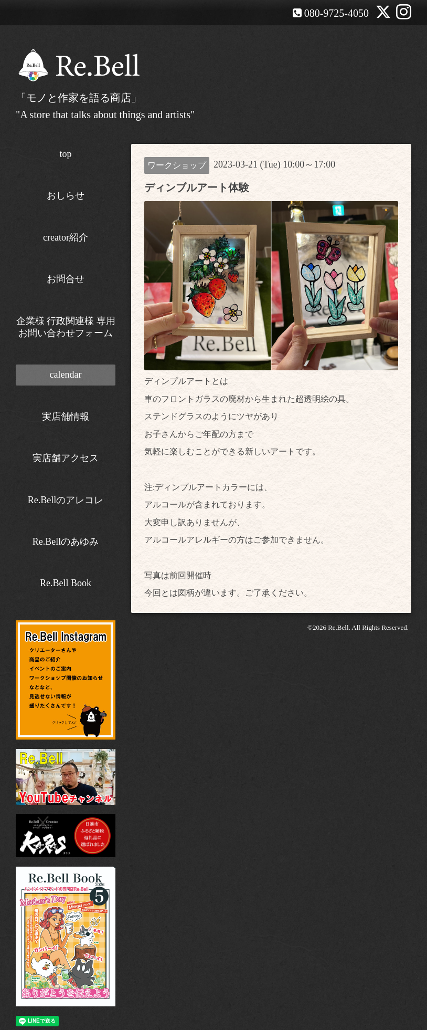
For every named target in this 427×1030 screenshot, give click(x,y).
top (65, 154)
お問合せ (65, 279)
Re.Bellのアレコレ (66, 500)
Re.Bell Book (65, 583)
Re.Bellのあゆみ (66, 541)
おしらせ (65, 195)
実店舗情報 (65, 416)
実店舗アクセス (66, 458)
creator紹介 (65, 237)
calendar (66, 374)
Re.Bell (338, 627)
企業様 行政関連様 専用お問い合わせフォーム (65, 327)
